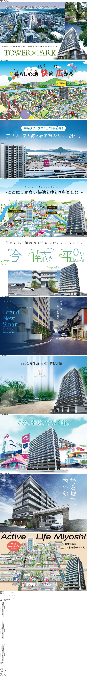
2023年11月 (2, 630)
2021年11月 (2, 654)
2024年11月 (2, 619)
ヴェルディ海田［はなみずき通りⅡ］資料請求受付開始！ (11, 595)
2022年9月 (2, 645)
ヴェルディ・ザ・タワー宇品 (5, 119)
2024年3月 (2, 626)
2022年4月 (2, 649)
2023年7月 (2, 634)
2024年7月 (2, 622)
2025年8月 (2, 610)
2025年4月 (2, 614)
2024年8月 (2, 621)
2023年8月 (2, 633)
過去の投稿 (2, 591)
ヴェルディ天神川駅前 (4, 296)
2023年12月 (2, 629)
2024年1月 (2, 628)
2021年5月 (2, 660)
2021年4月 (2, 661)
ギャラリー (2, 667)
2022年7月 (2, 647)
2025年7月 (2, 611)
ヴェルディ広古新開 (4, 60)
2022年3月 (2, 650)
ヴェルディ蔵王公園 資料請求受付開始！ (8, 595)
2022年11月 (2, 643)
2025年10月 (2, 608)
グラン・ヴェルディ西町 (4, 473)
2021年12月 (2, 653)
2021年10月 (2, 655)
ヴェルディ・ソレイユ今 (4, 237)
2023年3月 (2, 638)
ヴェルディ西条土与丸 (4, 414)
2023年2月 (2, 639)
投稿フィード (2, 673)
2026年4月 (2, 602)
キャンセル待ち (3, 666)
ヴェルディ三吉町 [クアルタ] (5, 532)
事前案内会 (2, 663)
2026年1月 (2, 605)
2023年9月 (2, 632)
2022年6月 (2, 648)
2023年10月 (2, 631)
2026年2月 (2, 604)
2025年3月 (2, 615)
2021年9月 (2, 656)
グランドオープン (3, 670)
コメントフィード (3, 674)
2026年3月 (2, 603)
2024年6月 (2, 623)
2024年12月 (2, 617)
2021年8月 (2, 657)
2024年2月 (2, 627)
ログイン (1, 672)
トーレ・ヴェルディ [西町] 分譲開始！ (7, 598)
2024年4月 (2, 625)
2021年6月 (2, 659)
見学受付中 (2, 669)
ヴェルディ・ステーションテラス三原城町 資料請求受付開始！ (12, 597)
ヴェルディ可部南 (3, 178)
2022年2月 (2, 651)
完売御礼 (1, 665)
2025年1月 (2, 616)
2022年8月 (2, 646)
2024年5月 (2, 624)
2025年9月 (2, 609)
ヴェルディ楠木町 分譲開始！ (5, 599)
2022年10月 (2, 644)
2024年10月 (2, 620)
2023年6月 (2, 635)
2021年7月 (2, 658)
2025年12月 (2, 606)
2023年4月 (2, 637)
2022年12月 (2, 642)
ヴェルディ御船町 (3, 355)
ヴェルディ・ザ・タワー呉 (5, 1)
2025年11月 (2, 607)
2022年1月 (2, 652)
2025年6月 (2, 612)
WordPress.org (3, 675)
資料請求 (1, 668)
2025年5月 (2, 613)
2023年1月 (2, 641)
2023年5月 (2, 636)
